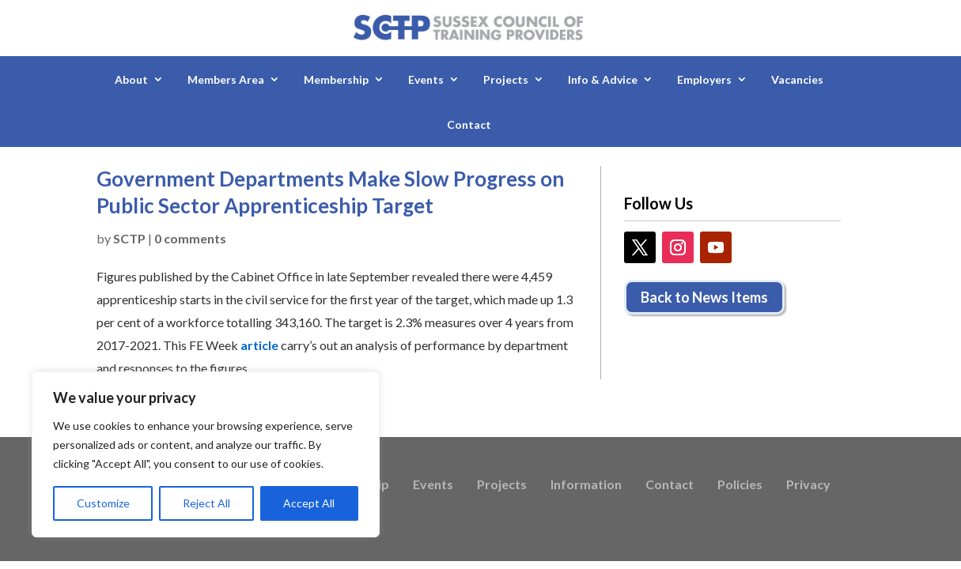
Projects (505, 79)
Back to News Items (704, 297)
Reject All (206, 503)
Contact (469, 124)
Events (426, 79)
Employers (704, 79)
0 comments (190, 238)
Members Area (225, 79)
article (259, 344)
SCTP (129, 238)
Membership (336, 79)
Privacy (808, 485)
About (131, 79)
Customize (103, 503)
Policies (739, 485)
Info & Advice (603, 79)
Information (586, 485)
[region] (206, 454)
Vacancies (797, 79)
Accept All (309, 503)
